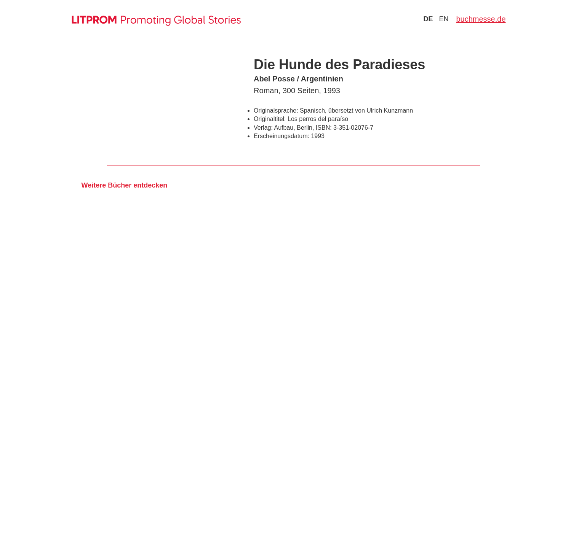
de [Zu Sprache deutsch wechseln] (428, 19)
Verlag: (263, 127)
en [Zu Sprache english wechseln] (443, 19)
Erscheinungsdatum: (281, 136)
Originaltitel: (270, 119)
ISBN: (324, 127)
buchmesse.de (480, 19)
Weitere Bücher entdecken (124, 185)
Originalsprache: (276, 110)
